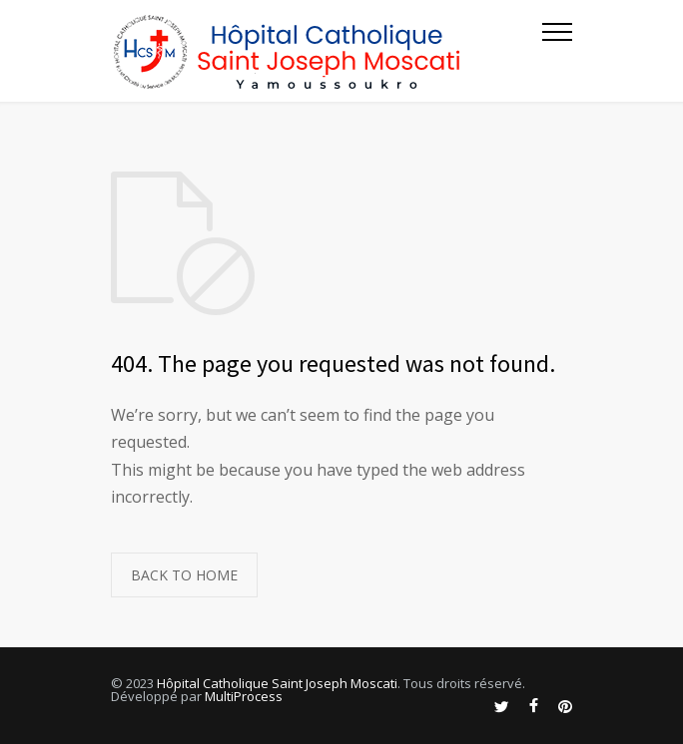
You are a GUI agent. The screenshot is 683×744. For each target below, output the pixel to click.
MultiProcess (244, 696)
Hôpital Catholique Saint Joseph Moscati (277, 683)
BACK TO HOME (184, 574)
